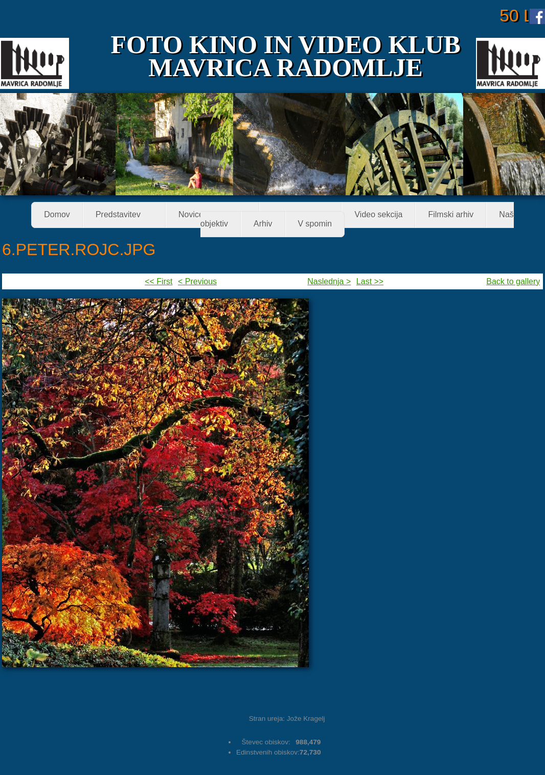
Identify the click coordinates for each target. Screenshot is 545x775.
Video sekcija (378, 215)
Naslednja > (329, 281)
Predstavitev (121, 215)
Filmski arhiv (450, 215)
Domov (57, 215)
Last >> (369, 281)
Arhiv (263, 224)
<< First (158, 281)
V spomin (315, 224)
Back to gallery (513, 281)
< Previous (197, 281)
